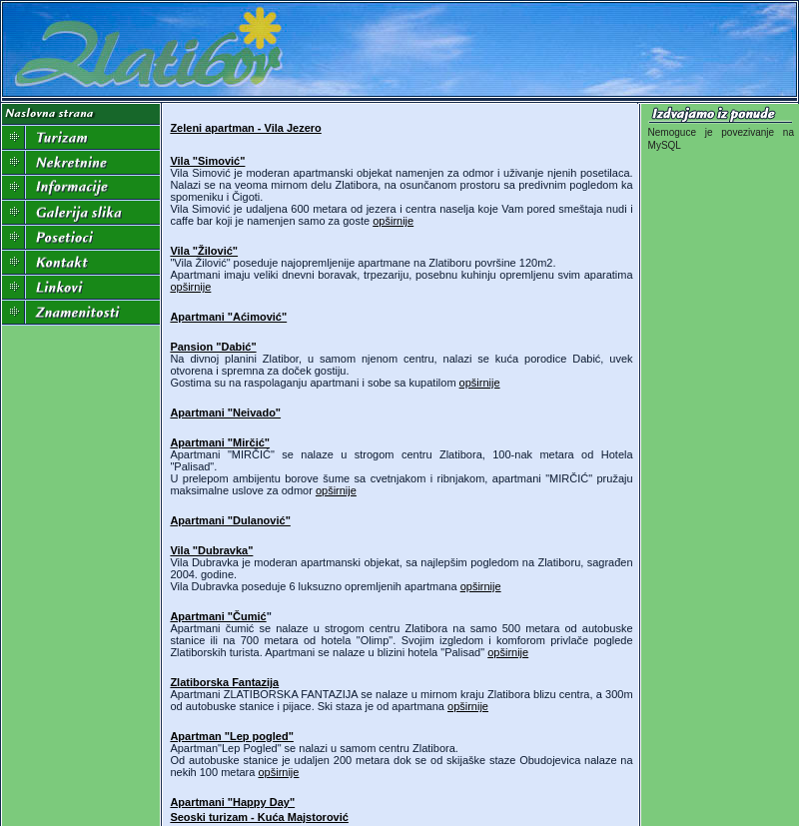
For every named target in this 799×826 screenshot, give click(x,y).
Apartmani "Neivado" (225, 412)
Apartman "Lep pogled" (232, 736)
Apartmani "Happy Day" (232, 802)
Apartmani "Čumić (218, 616)
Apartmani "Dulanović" (230, 520)
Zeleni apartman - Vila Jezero (245, 128)
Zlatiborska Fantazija (224, 682)
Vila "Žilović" (204, 251)
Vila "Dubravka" (211, 550)
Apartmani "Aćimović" (228, 317)
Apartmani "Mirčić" (220, 442)
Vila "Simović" (207, 161)
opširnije (393, 221)
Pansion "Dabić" (213, 347)
